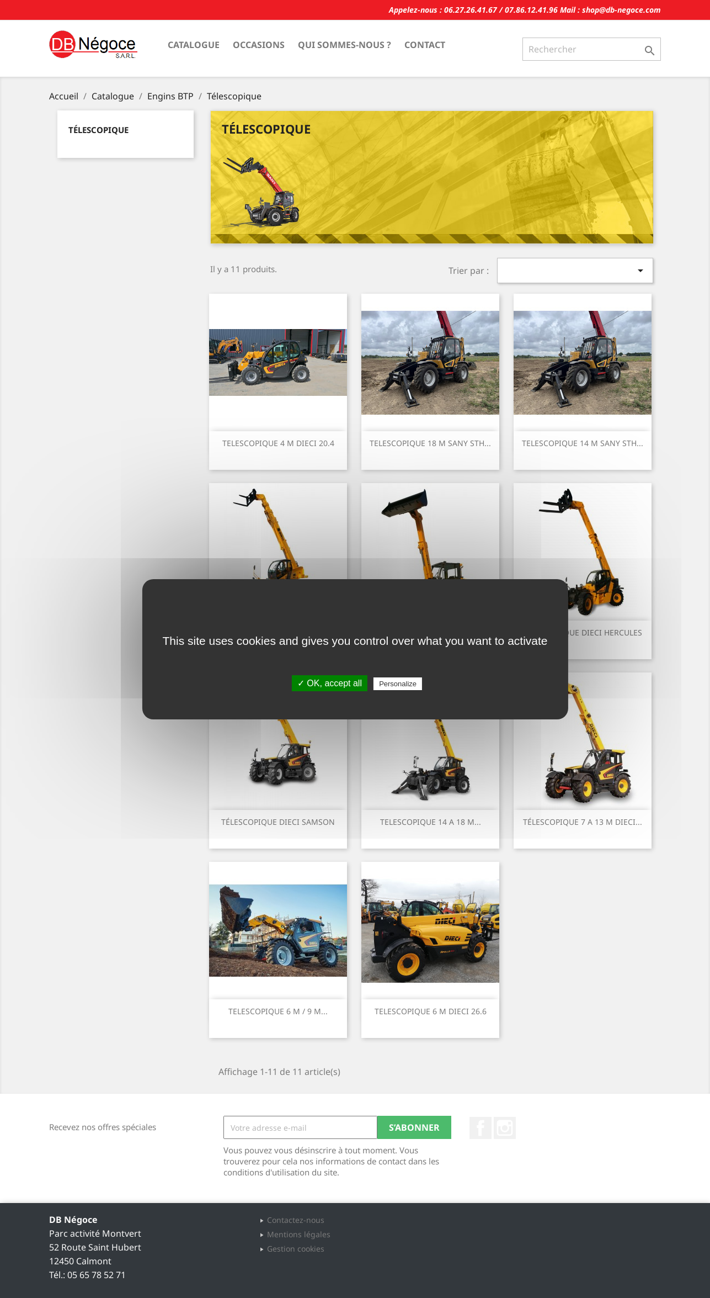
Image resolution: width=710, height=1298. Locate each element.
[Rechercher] (591, 49)
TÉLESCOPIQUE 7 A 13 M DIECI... (582, 822)
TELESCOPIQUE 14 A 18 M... (430, 822)
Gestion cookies (295, 1248)
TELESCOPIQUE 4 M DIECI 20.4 (278, 443)
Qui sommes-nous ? (344, 45)
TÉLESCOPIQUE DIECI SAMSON (278, 822)
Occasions (259, 45)
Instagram (505, 1128)
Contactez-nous (295, 1220)
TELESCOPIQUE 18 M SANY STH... (430, 443)
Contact (424, 45)
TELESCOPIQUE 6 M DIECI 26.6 (431, 1011)
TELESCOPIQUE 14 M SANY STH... (582, 443)
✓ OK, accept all (329, 683)
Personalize (398, 684)
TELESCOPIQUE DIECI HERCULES (583, 632)
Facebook (480, 1128)
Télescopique (98, 129)
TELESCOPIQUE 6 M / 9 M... (278, 1011)
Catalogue (194, 45)
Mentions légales (298, 1234)
